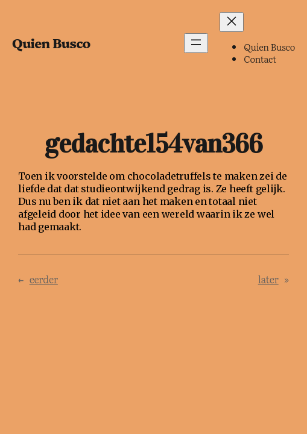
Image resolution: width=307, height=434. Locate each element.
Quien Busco (51, 42)
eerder (44, 279)
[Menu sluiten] (232, 22)
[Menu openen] (196, 43)
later (268, 279)
